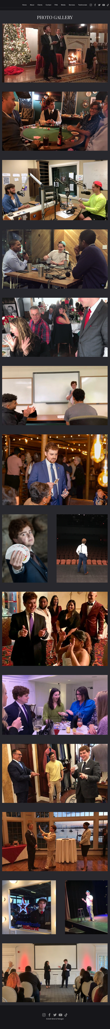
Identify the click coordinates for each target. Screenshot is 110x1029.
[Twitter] (99, 5)
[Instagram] (90, 5)
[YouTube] (103, 5)
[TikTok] (107, 5)
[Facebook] (95, 5)
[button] (63, 5)
